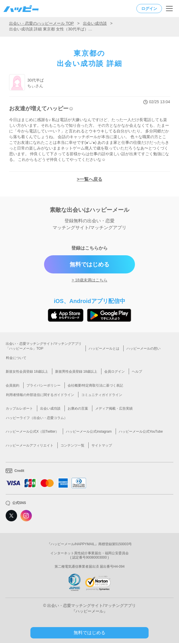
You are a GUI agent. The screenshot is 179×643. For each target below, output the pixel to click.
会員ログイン (114, 372)
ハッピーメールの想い (143, 348)
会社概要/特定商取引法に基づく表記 (95, 385)
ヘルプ (137, 372)
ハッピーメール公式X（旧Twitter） (32, 431)
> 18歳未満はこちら (89, 280)
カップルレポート (19, 408)
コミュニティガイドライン (101, 395)
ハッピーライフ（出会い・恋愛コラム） (36, 418)
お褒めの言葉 (78, 408)
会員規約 (12, 385)
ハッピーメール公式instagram (89, 431)
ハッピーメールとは (104, 348)
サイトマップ (101, 445)
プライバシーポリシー (43, 385)
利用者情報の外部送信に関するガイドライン (40, 395)
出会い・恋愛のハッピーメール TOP (41, 23)
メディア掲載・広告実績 (114, 408)
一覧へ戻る (91, 179)
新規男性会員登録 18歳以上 (76, 372)
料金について (16, 358)
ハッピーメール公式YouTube (141, 431)
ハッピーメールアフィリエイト (29, 445)
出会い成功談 (95, 23)
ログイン (149, 8)
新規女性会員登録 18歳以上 (27, 372)
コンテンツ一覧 (72, 445)
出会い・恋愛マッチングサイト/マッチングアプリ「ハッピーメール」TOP (44, 346)
